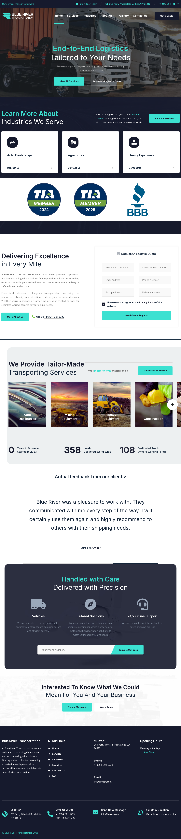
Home (59, 15)
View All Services (69, 81)
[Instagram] (178, 4)
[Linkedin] (174, 4)
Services (73, 15)
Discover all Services (155, 373)
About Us (107, 15)
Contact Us (140, 15)
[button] (172, 413)
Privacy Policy (147, 317)
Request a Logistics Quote (107, 82)
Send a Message (77, 708)
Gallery (124, 15)
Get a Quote (166, 16)
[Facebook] (171, 4)
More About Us (15, 318)
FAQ (54, 776)
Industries (89, 15)
